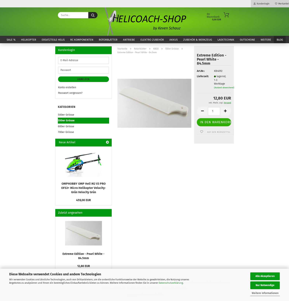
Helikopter (28, 39)
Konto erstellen (67, 87)
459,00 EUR (83, 200)
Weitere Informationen (265, 293)
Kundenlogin (261, 3)
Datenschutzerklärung (171, 282)
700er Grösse (66, 132)
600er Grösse (66, 126)
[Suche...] (93, 15)
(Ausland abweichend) (224, 87)
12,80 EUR (83, 266)
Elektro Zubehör (152, 39)
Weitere (266, 39)
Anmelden (83, 79)
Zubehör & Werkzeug (197, 39)
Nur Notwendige (265, 285)
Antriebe (129, 39)
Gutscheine (247, 39)
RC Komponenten (81, 39)
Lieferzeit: (202, 76)
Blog (280, 39)
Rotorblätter (108, 39)
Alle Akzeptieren (265, 276)
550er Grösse (66, 120)
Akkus (173, 39)
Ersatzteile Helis (53, 39)
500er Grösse (66, 114)
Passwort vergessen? (70, 93)
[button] (202, 111)
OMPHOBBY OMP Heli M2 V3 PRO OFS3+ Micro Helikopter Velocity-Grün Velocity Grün (83, 188)
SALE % (11, 39)
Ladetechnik (225, 39)
